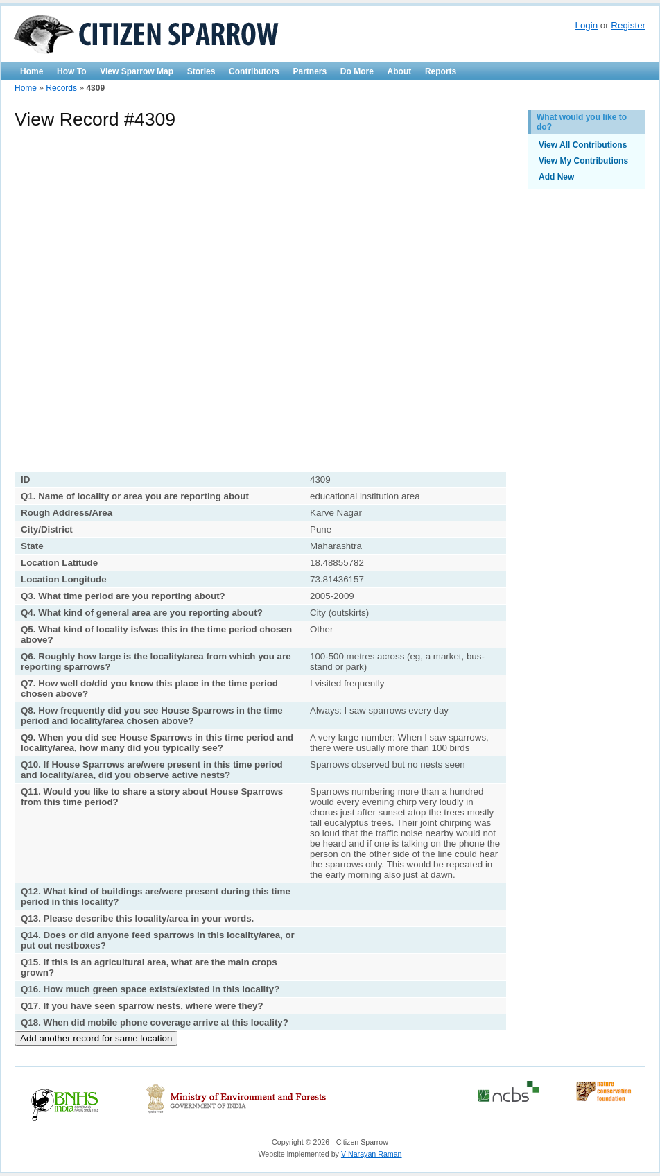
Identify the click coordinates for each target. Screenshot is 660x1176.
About (400, 71)
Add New (556, 177)
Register (628, 25)
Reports (440, 71)
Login (586, 25)
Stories (201, 71)
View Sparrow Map (136, 71)
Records (61, 88)
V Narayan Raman (371, 1154)
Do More (357, 71)
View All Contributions (583, 145)
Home (31, 71)
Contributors (254, 71)
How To (71, 71)
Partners (310, 71)
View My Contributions (583, 161)
